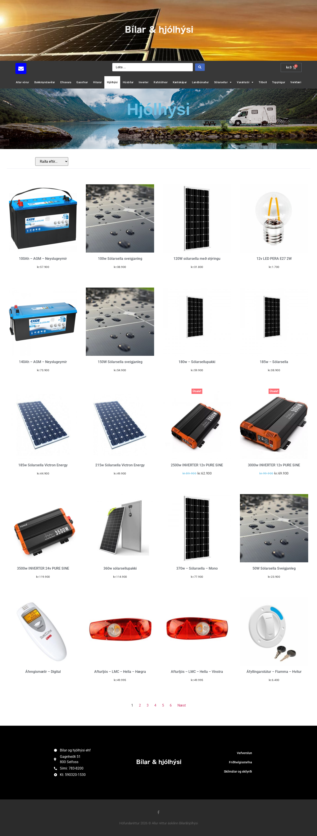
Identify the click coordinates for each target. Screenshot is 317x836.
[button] (61, 68)
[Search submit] (200, 67)
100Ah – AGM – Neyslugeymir (43, 259)
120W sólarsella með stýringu (196, 259)
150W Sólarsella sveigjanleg (120, 362)
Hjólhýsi (112, 82)
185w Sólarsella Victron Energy (43, 465)
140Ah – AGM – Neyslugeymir (43, 362)
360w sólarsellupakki (120, 568)
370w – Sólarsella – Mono (197, 568)
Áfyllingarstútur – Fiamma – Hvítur (274, 672)
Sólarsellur (223, 82)
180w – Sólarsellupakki (197, 362)
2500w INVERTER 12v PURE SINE (197, 465)
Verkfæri (295, 82)
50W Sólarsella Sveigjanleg (274, 568)
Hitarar (97, 82)
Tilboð (263, 82)
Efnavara (65, 82)
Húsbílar (128, 82)
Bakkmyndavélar (44, 82)
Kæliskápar (180, 82)
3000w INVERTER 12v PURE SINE (274, 465)
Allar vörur (22, 82)
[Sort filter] (51, 161)
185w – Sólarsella (274, 362)
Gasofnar (82, 82)
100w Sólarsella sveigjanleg (120, 259)
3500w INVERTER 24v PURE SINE (43, 568)
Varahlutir (245, 82)
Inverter (143, 82)
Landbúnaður (200, 82)
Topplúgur (278, 82)
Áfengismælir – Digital (43, 672)
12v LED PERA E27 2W (274, 259)
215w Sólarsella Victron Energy (120, 465)
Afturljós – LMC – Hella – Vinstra (197, 672)
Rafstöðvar (161, 82)
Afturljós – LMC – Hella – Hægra (120, 672)
